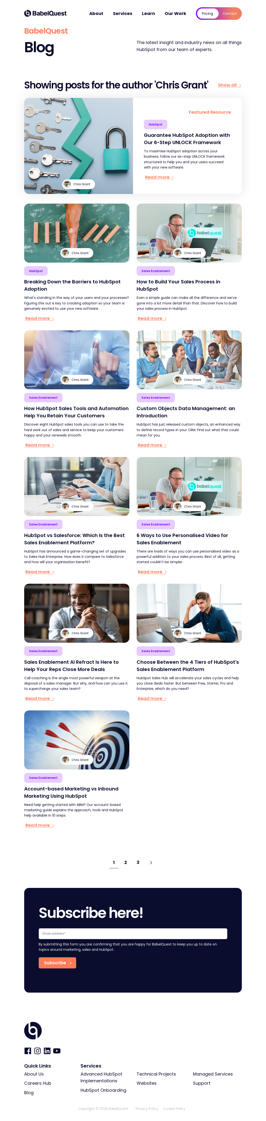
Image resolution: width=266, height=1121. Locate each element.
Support (201, 1083)
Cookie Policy (174, 1108)
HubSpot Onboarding (103, 1090)
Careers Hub (37, 1083)
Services (122, 13)
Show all (230, 85)
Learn (148, 13)
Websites (147, 1083)
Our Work (175, 13)
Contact (230, 13)
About (96, 13)
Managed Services (213, 1074)
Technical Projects (156, 1074)
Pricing (207, 13)
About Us (34, 1074)
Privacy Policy (147, 1108)
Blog (29, 1093)
